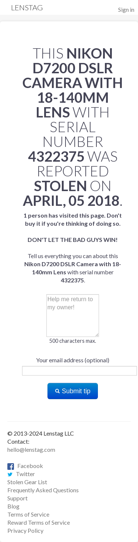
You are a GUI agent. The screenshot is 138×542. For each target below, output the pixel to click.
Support (17, 498)
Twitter (21, 473)
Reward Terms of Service (38, 522)
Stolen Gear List (27, 481)
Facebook (25, 465)
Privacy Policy (25, 530)
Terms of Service (28, 514)
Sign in (126, 9)
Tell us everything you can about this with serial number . (73, 248)
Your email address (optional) (72, 359)
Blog (13, 506)
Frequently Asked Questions (43, 489)
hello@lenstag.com (31, 449)
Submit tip (73, 391)
